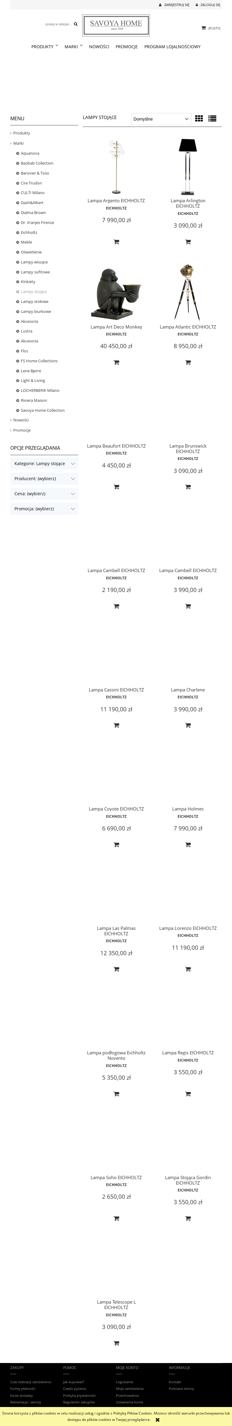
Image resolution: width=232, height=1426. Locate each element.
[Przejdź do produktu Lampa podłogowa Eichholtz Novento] (116, 1019)
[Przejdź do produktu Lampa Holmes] (188, 775)
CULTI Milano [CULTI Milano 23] (33, 192)
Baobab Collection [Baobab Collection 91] (37, 163)
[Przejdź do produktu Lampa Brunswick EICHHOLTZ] (188, 413)
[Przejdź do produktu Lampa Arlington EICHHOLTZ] (188, 166)
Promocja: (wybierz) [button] (34, 509)
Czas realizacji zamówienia (30, 1382)
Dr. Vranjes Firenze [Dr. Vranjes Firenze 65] (37, 222)
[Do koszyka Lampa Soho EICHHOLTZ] (116, 1218)
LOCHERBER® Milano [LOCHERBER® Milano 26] (40, 390)
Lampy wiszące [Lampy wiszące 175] (34, 262)
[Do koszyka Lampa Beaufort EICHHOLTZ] (116, 487)
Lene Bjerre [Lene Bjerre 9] (31, 370)
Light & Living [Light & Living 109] (33, 380)
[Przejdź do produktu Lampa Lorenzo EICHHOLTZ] (188, 895)
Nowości (21, 420)
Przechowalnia (127, 1395)
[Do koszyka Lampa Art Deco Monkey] (116, 362)
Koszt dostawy (21, 1395)
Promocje (22, 430)
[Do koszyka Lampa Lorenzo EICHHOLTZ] (188, 969)
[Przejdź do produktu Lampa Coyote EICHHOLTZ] (116, 775)
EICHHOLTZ (116, 208)
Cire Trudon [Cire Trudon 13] (31, 183)
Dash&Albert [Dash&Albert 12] (32, 202)
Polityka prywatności (79, 1395)
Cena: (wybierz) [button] (29, 493)
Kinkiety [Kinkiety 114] (28, 281)
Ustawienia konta (129, 1402)
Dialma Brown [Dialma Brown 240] (33, 212)
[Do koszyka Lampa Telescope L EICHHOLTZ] (116, 1343)
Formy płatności (22, 1388)
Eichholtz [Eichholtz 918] (29, 232)
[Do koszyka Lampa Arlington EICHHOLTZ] (188, 242)
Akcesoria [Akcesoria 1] (29, 321)
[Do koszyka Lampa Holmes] (188, 845)
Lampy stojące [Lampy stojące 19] (34, 291)
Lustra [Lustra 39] (26, 331)
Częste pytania (74, 1388)
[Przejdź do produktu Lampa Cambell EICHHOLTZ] (116, 537)
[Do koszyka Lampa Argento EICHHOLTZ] (116, 242)
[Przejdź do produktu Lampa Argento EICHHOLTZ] (116, 166)
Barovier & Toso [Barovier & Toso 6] (35, 173)
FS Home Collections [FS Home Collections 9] (39, 361)
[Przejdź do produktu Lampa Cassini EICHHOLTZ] (116, 656)
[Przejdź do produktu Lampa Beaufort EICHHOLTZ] (116, 413)
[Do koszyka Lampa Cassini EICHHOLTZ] (116, 725)
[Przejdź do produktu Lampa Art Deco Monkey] (116, 293)
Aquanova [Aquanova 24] (30, 153)
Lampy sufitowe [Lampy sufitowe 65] (35, 272)
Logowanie (124, 1382)
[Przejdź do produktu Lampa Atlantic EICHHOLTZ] (188, 293)
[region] (116, 82)
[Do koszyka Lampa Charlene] (188, 725)
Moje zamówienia (129, 1388)
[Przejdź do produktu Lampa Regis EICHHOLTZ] (188, 1019)
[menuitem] (45, 46)
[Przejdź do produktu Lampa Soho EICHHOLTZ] (116, 1144)
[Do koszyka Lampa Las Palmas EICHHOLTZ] (116, 969)
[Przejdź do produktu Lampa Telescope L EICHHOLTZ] (116, 1269)
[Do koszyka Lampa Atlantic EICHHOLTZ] (188, 362)
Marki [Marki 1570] (18, 143)
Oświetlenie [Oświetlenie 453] (31, 252)
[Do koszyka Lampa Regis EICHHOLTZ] (188, 1094)
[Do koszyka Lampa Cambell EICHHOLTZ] (116, 606)
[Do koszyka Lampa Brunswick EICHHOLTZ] (188, 487)
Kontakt (175, 1382)
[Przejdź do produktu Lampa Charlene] (188, 656)
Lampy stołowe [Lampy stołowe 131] (34, 301)
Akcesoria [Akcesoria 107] (29, 341)
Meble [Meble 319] (26, 242)
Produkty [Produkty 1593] (21, 133)
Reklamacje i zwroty (25, 1402)
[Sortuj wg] (161, 119)
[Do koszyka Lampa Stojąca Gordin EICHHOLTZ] (188, 1218)
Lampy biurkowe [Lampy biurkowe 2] (36, 311)
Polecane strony (181, 1388)
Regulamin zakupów (79, 1402)
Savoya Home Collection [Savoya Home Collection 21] (43, 410)
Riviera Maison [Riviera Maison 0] (34, 400)
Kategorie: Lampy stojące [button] (39, 463)
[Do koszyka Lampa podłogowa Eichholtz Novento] (116, 1094)
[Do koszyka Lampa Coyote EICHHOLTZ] (116, 845)
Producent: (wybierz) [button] (35, 478)
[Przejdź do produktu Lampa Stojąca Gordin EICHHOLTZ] (188, 1144)
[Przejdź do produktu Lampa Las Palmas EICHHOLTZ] (116, 895)
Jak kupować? (73, 1382)
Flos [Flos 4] (24, 351)
